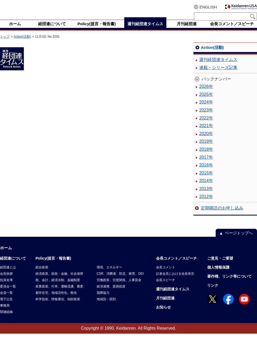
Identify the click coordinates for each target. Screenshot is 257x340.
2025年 (206, 100)
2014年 (206, 187)
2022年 (206, 124)
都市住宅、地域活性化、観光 (56, 299)
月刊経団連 (165, 304)
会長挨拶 (6, 280)
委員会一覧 (8, 293)
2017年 (206, 163)
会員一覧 (6, 299)
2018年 (206, 155)
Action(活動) (22, 43)
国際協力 (103, 299)
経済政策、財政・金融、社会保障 (59, 280)
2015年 (206, 179)
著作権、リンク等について (229, 283)
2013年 (206, 195)
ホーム (6, 254)
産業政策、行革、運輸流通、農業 (59, 293)
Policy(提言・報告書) (53, 264)
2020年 (206, 140)
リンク (212, 292)
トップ (5, 43)
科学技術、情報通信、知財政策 (58, 305)
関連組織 (6, 318)
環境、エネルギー (109, 274)
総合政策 (42, 274)
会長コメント (165, 274)
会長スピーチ (165, 286)
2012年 (206, 203)
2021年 (206, 132)
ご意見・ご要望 (220, 264)
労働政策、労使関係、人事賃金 (119, 286)
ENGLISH (208, 7)
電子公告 (6, 305)
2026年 (206, 93)
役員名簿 (6, 286)
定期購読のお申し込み (222, 214)
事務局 (5, 312)
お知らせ (163, 313)
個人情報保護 (218, 274)
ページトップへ (239, 239)
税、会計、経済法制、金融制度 (58, 286)
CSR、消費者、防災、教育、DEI (120, 280)
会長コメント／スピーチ (176, 264)
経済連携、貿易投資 (111, 293)
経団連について (13, 264)
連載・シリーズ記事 (218, 74)
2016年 (206, 171)
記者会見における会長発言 (175, 280)
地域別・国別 (106, 305)
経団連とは (8, 274)
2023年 (206, 116)
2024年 (206, 108)
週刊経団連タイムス (218, 66)
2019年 (206, 147)
